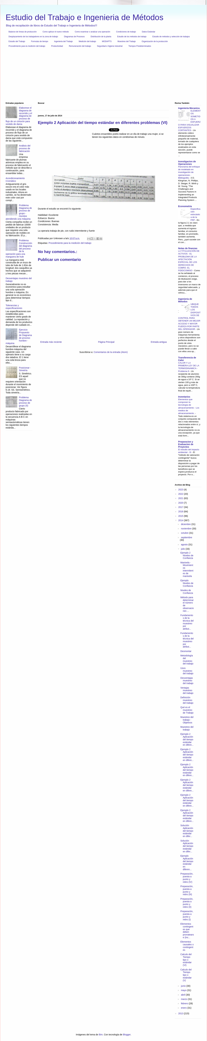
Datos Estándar (148, 32)
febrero (185, 1003)
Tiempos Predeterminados (139, 46)
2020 (181, 502)
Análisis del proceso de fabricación (24, 148)
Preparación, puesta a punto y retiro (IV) (186, 877)
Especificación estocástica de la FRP (195, 214)
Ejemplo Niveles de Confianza (186, 583)
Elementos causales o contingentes (187, 945)
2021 (181, 498)
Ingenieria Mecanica (189, 108)
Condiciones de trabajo (126, 32)
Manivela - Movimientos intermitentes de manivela (186, 569)
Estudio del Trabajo (17, 41)
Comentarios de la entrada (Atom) (111, 352)
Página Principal (106, 342)
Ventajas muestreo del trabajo (186, 690)
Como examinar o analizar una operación (92, 32)
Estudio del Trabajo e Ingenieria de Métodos (84, 17)
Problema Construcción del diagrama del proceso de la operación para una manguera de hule (19, 248)
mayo (184, 990)
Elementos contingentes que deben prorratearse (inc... (187, 931)
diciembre (186, 524)
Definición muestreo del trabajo (186, 700)
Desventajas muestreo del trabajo (186, 681)
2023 (181, 489)
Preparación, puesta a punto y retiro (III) (186, 890)
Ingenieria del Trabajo (63, 41)
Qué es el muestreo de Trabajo (186, 710)
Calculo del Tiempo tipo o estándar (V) (186, 975)
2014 (181, 520)
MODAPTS (107, 41)
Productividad (57, 46)
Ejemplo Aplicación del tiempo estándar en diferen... (186, 863)
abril (183, 994)
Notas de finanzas (187, 248)
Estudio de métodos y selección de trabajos (171, 36)
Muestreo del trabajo (186, 728)
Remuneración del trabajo (80, 46)
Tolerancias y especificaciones (14, 306)
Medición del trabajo (87, 41)
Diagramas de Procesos (74, 36)
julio (183, 549)
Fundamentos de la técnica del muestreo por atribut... (187, 622)
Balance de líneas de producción (23, 32)
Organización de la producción (155, 41)
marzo (184, 999)
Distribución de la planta (101, 36)
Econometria (185, 206)
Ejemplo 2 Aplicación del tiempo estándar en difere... (186, 739)
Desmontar (185, 651)
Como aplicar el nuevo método (56, 32)
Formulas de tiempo (39, 41)
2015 (181, 516)
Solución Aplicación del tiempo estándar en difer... (186, 830)
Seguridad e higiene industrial (110, 46)
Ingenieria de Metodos (185, 300)
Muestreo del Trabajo (127, 41)
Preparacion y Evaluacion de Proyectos (185, 444)
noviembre (186, 528)
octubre (185, 533)
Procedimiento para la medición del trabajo (27, 46)
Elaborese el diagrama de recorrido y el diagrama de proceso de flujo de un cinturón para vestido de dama (19, 116)
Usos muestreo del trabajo (186, 671)
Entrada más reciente (51, 342)
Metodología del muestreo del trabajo (186, 659)
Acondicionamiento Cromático (15, 179)
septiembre (186, 537)
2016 (181, 511)
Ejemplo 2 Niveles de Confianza (186, 555)
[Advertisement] (102, 75)
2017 (181, 507)
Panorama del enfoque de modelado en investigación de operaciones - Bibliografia (189, 172)
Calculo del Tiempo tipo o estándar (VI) (186, 959)
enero (184, 1008)
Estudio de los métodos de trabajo (131, 36)
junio (183, 986)
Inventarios (184, 396)
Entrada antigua (159, 342)
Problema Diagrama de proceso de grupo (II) (25, 401)
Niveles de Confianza (186, 591)
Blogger (126, 1034)
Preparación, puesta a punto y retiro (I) (186, 915)
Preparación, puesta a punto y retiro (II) (186, 903)
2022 (181, 494)
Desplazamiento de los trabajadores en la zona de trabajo (33, 36)
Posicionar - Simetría (25, 369)
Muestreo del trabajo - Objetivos (186, 720)
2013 (181, 1013)
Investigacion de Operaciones (187, 162)
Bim (101, 1034)
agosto (184, 544)
